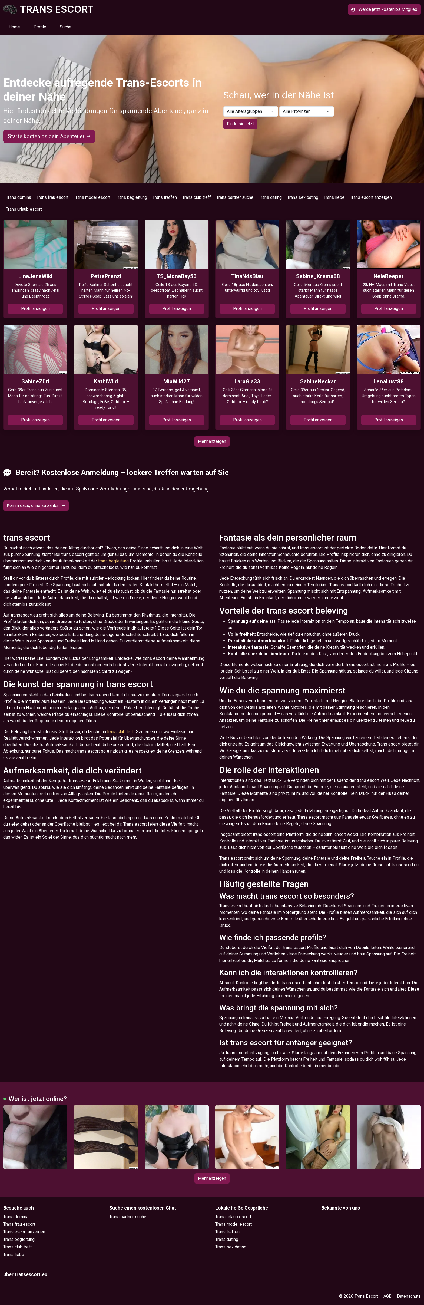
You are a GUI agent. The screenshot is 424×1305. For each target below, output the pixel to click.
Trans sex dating (302, 197)
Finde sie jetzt (240, 123)
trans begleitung (113, 560)
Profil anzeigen (35, 308)
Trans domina (18, 197)
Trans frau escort (52, 197)
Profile (40, 26)
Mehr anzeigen (212, 441)
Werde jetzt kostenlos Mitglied (384, 9)
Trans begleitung (131, 197)
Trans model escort (92, 197)
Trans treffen (165, 197)
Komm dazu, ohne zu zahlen (36, 505)
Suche (65, 26)
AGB (387, 1296)
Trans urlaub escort (24, 209)
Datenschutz (409, 1296)
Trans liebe (334, 197)
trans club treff (121, 731)
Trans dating (270, 197)
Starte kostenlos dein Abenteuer (49, 136)
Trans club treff (196, 197)
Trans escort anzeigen (371, 197)
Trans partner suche (234, 197)
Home (14, 26)
